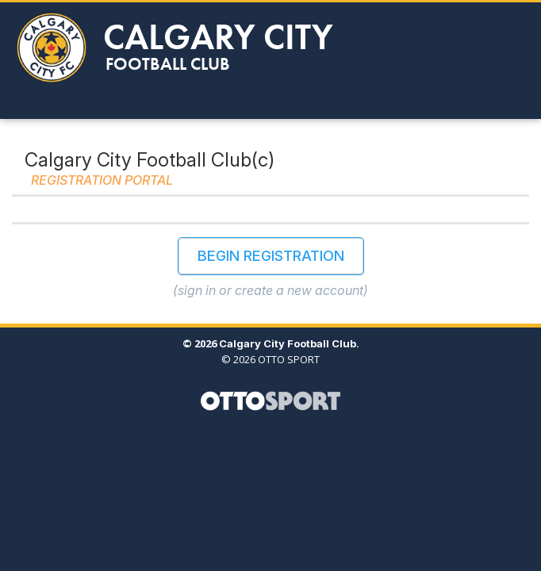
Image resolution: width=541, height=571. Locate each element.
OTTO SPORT (289, 359)
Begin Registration (271, 255)
